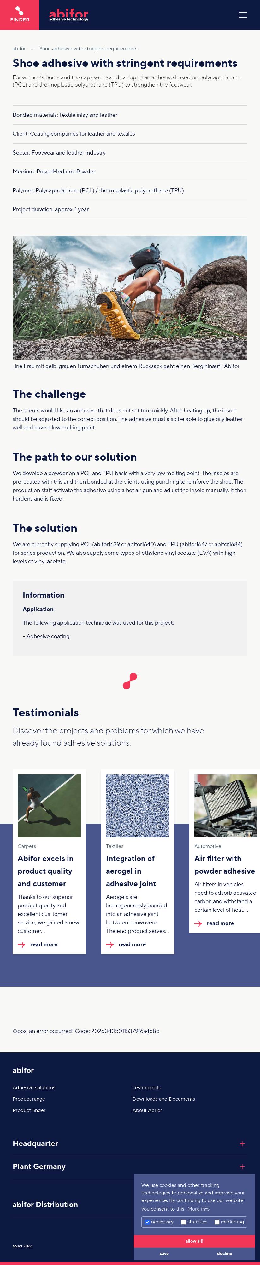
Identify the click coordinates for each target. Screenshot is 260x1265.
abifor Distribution (45, 1205)
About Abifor (147, 1110)
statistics (194, 1222)
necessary (159, 1222)
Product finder (29, 1110)
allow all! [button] (195, 1241)
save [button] (164, 1253)
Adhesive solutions (34, 1088)
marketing (229, 1222)
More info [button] (198, 1209)
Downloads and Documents (164, 1099)
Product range (29, 1099)
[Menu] (243, 15)
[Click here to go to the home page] (139, 15)
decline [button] (224, 1253)
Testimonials (147, 1088)
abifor (23, 1070)
